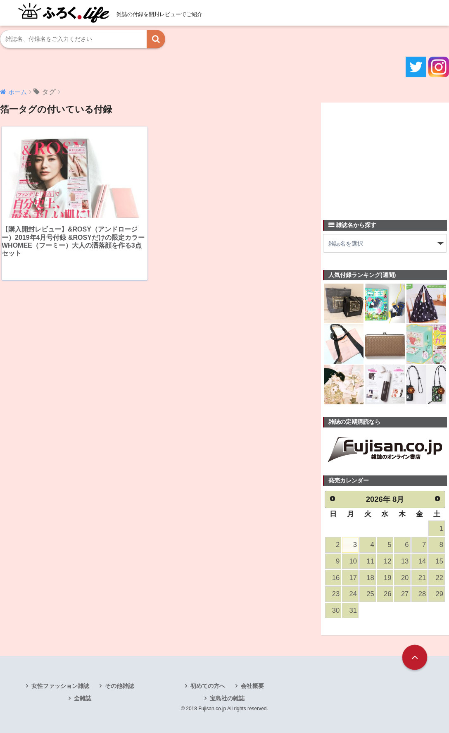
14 (422, 561)
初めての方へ (207, 686)
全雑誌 (82, 698)
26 (387, 594)
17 (353, 578)
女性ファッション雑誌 (60, 686)
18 (370, 578)
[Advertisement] (385, 156)
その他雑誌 (119, 686)
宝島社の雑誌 (227, 698)
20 (405, 578)
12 (387, 561)
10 (353, 561)
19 (387, 578)
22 (439, 578)
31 (353, 610)
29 (439, 594)
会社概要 (252, 686)
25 (370, 594)
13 (405, 561)
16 (336, 578)
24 (353, 594)
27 (405, 594)
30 (336, 610)
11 (370, 561)
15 (439, 561)
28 (422, 594)
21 (422, 578)
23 (336, 594)
